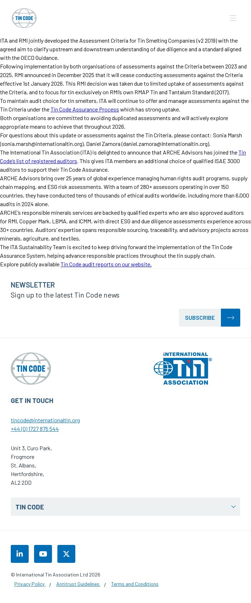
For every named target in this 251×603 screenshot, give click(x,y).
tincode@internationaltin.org (45, 420)
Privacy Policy (30, 584)
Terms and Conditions (134, 584)
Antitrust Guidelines (78, 584)
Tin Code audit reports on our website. (106, 264)
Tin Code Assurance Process (85, 109)
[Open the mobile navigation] (233, 18)
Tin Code (125, 506)
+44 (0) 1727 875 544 (35, 428)
